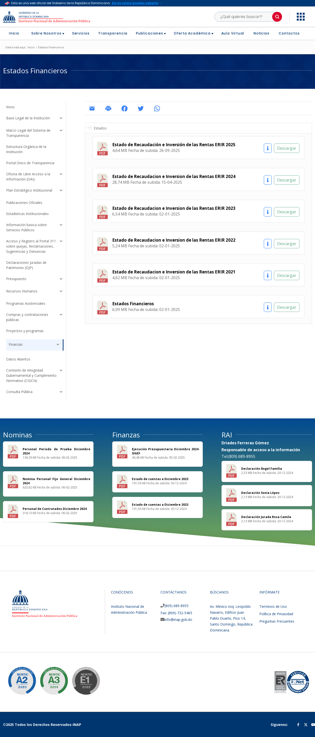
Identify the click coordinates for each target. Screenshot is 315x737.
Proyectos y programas (25, 330)
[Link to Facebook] (298, 724)
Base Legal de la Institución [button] (35, 118)
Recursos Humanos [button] (35, 291)
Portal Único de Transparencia (30, 163)
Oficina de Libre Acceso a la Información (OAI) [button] (35, 176)
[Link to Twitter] (305, 724)
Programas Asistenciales (25, 303)
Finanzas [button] (35, 344)
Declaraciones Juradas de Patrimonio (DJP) (26, 265)
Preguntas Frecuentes (276, 621)
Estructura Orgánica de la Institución (26, 149)
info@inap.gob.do (178, 619)
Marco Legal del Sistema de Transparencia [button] (35, 133)
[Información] (268, 148)
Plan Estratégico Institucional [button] (35, 191)
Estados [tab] (97, 128)
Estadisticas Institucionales (27, 213)
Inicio (10, 107)
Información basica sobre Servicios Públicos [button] (35, 227)
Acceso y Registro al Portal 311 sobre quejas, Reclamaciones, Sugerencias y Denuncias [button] (35, 246)
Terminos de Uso (273, 606)
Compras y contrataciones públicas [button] (35, 317)
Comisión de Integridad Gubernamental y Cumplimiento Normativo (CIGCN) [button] (35, 375)
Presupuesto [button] (35, 279)
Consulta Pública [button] (35, 392)
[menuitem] (16, 33)
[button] (277, 17)
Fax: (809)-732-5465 (176, 613)
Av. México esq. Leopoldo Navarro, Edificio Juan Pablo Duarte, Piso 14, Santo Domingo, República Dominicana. (231, 618)
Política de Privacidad (276, 613)
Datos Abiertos (18, 359)
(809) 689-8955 (176, 605)
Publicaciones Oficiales (24, 202)
